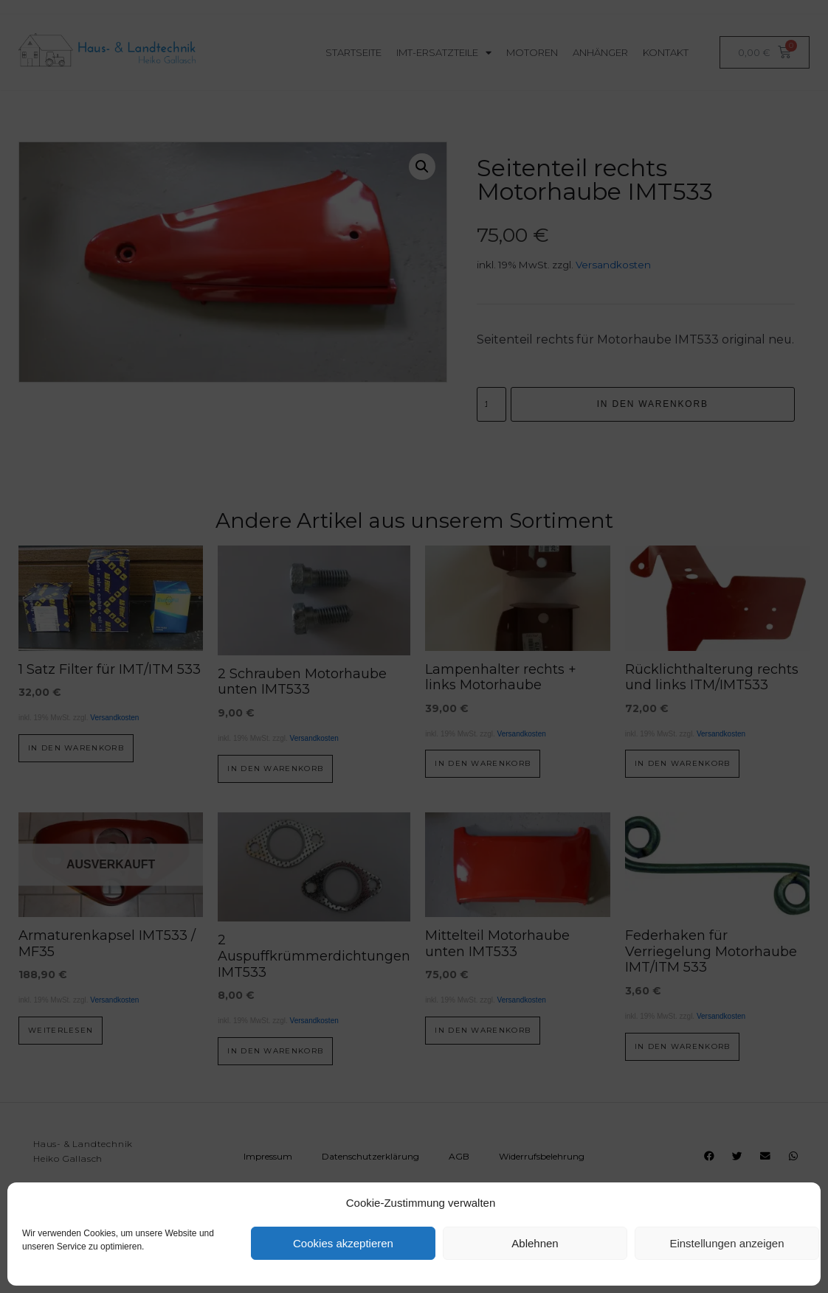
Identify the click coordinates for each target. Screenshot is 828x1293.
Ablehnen (534, 1243)
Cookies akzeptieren (343, 1243)
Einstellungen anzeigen (726, 1243)
